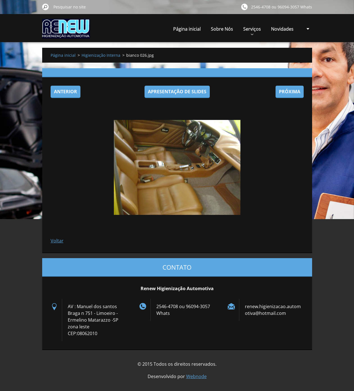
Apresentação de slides (177, 91)
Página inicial (187, 29)
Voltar (57, 241)
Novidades (282, 29)
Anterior (65, 91)
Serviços (252, 30)
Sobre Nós (222, 29)
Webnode (196, 376)
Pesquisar (45, 7)
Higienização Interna (101, 55)
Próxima (289, 91)
